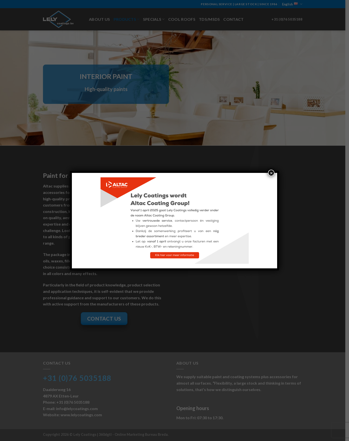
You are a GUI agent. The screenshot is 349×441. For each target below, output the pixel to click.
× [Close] (271, 173)
